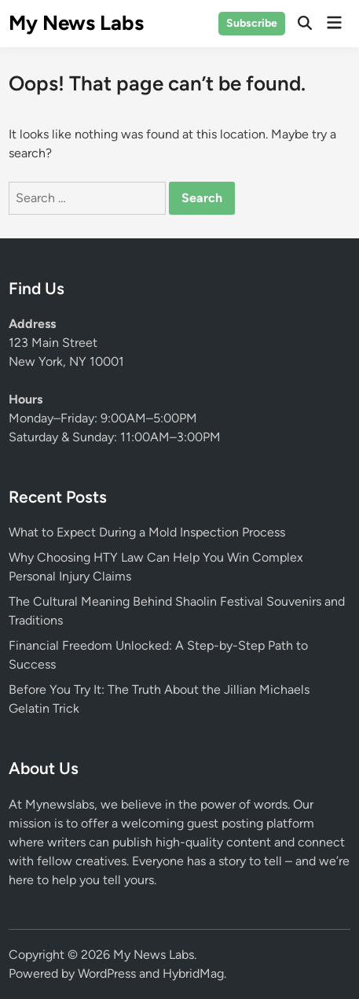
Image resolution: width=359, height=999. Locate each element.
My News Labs (76, 22)
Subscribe (251, 23)
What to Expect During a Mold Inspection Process (147, 532)
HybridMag (193, 973)
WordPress (107, 973)
